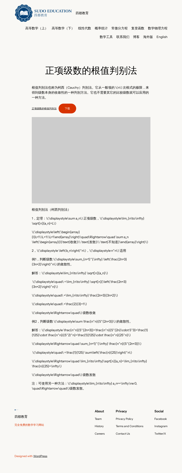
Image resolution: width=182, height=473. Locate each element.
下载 (67, 108)
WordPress (40, 456)
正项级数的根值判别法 (44, 108)
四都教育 (82, 13)
